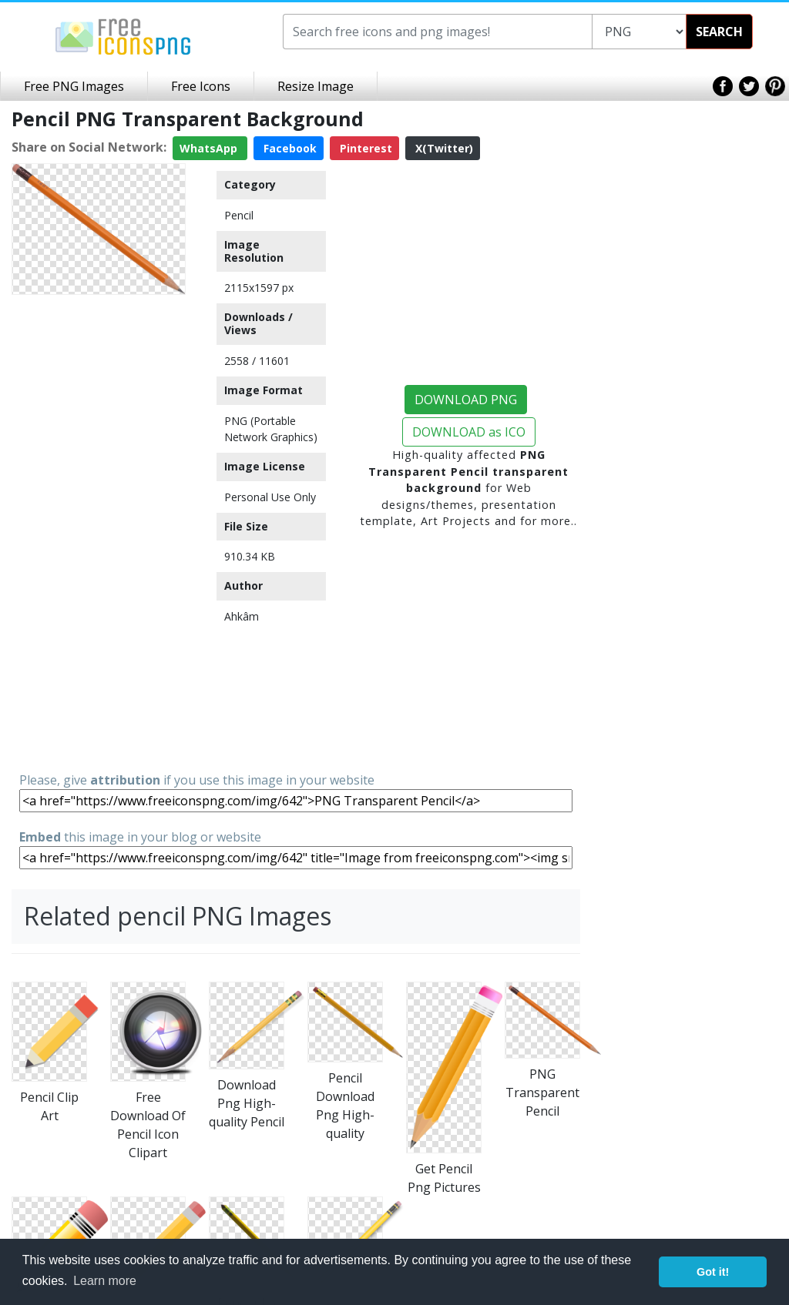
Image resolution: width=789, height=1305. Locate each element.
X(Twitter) (442, 148)
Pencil (238, 215)
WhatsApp (210, 148)
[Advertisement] (99, 532)
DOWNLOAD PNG (466, 399)
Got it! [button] (713, 1272)
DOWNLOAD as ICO (468, 431)
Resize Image (315, 86)
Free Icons (200, 86)
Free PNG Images (74, 86)
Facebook (288, 148)
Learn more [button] (104, 1280)
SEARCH (719, 31)
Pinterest (364, 148)
